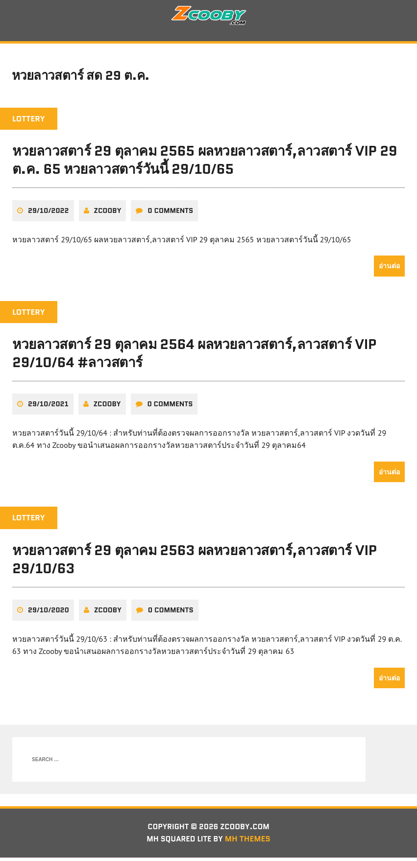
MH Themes (249, 842)
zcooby (108, 213)
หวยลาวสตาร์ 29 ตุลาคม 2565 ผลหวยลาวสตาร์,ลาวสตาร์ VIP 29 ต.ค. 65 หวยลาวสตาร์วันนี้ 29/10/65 (204, 163)
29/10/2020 (48, 612)
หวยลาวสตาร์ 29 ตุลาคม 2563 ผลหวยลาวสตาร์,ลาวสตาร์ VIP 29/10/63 (194, 562)
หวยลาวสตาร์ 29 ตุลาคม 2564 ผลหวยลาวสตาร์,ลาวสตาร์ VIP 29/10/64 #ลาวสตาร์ (194, 355)
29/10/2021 (48, 407)
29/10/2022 (48, 213)
